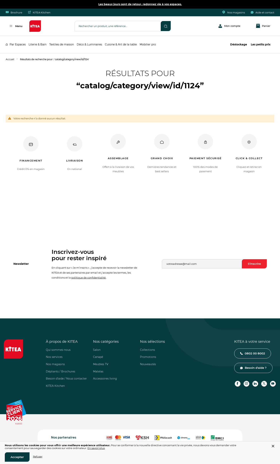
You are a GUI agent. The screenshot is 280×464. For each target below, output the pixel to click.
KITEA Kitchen (39, 12)
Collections (147, 350)
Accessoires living (105, 378)
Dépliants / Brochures (60, 371)
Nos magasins (233, 12)
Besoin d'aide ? (256, 368)
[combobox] (118, 26)
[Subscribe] (254, 263)
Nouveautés (148, 364)
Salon (96, 350)
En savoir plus (96, 448)
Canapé (98, 357)
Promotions (148, 357)
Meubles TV (100, 364)
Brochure (14, 12)
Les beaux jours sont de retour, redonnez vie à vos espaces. (140, 4)
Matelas (98, 371)
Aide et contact (262, 12)
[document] (140, 453)
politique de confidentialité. (88, 277)
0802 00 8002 (255, 353)
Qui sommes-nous (58, 350)
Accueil (10, 59)
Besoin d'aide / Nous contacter (66, 378)
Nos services (54, 357)
